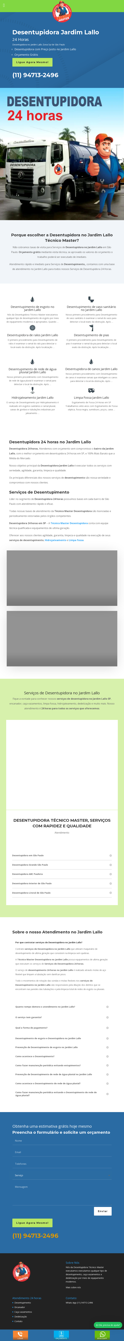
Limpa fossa (76, 540)
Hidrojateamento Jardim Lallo (33, 398)
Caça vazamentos (23, 1311)
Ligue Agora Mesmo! (32, 62)
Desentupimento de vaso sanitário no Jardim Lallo (91, 308)
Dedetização (20, 1316)
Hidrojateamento (55, 540)
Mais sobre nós (73, 1287)
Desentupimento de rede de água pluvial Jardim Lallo (32, 370)
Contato (18, 1321)
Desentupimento (22, 1302)
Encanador (19, 1307)
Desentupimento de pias (91, 335)
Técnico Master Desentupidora (69, 523)
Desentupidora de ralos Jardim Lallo (32, 335)
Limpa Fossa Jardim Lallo (91, 398)
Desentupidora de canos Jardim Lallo (91, 369)
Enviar (103, 1211)
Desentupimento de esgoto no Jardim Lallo (32, 308)
